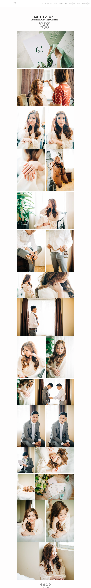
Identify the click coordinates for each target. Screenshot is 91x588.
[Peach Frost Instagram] (50, 584)
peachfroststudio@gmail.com (49, 586)
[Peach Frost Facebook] (44, 584)
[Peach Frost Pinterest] (41, 584)
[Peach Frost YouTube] (47, 584)
